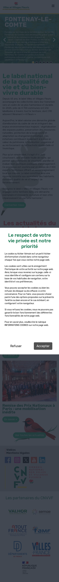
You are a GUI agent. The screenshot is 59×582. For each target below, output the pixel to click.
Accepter (43, 346)
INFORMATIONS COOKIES (16, 325)
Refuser (16, 346)
